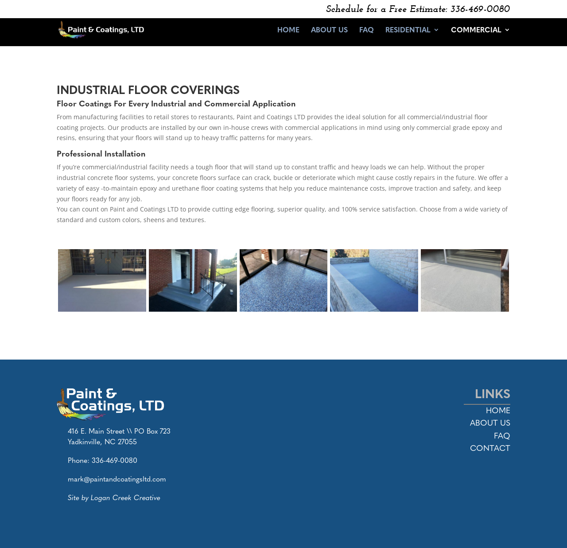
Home (288, 31)
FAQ (366, 31)
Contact (490, 448)
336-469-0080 (114, 460)
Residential (408, 31)
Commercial (476, 31)
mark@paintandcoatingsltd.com (117, 479)
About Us (329, 31)
